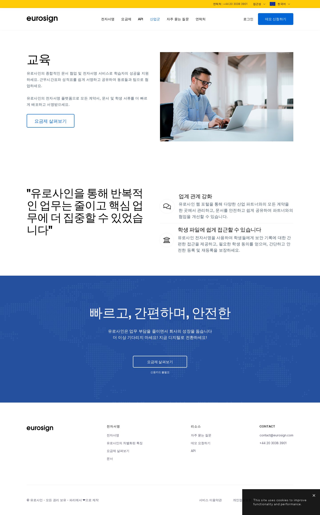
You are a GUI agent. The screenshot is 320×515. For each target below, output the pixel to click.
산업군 (155, 19)
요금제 (126, 19)
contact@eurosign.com (276, 437)
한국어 (283, 4)
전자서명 (108, 19)
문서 (110, 461)
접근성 (258, 4)
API (140, 19)
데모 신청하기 (275, 19)
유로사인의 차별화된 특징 (125, 445)
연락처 (201, 19)
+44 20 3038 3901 (234, 4)
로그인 (248, 19)
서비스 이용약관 (210, 502)
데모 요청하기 (200, 445)
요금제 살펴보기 (51, 121)
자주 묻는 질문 (178, 19)
